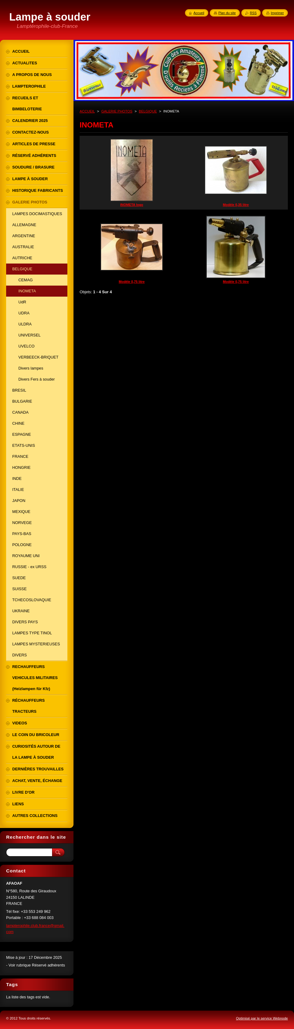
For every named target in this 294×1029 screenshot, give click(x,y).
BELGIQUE (148, 111)
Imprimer (277, 13)
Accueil (199, 13)
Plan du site (227, 13)
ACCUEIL (87, 111)
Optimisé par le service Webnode (262, 1018)
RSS (253, 13)
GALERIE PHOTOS (117, 111)
